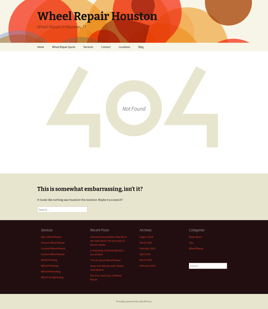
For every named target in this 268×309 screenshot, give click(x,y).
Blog (141, 47)
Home (40, 47)
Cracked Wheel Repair (53, 248)
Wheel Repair (196, 248)
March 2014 (146, 260)
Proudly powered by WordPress (134, 301)
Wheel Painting (49, 260)
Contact (106, 47)
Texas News (195, 237)
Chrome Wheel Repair (53, 242)
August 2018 (146, 237)
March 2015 (146, 242)
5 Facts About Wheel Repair (105, 260)
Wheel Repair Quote (63, 47)
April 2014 (145, 254)
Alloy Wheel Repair (51, 237)
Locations (124, 47)
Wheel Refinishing (51, 271)
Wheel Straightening (52, 277)
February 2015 (147, 248)
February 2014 (147, 265)
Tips (191, 242)
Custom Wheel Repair (53, 254)
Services (88, 47)
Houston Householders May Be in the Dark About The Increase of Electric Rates (108, 240)
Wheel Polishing (49, 265)
